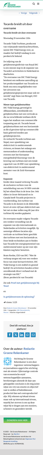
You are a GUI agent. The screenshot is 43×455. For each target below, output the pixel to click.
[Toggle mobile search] (34, 4)
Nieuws (5, 312)
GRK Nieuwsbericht (23, 310)
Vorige (24, 13)
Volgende (33, 13)
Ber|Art (16, 434)
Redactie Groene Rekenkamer (16, 308)
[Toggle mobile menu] (38, 4)
